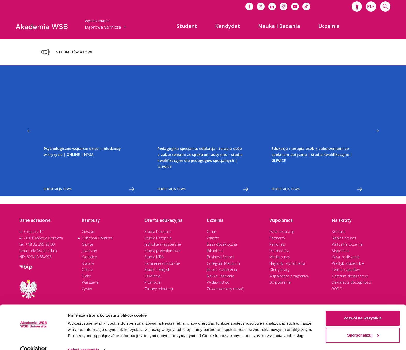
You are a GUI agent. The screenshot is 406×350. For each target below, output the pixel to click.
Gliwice (87, 244)
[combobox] (371, 6)
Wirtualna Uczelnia (347, 244)
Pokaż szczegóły (83, 340)
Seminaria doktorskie (162, 263)
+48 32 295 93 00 (40, 244)
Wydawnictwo (218, 282)
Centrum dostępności (350, 276)
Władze (213, 237)
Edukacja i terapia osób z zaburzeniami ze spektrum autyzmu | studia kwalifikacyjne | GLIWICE (312, 154)
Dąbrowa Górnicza (97, 237)
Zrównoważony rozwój (225, 288)
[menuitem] (187, 26)
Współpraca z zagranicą (289, 276)
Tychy (86, 276)
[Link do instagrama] (283, 6)
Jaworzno (89, 250)
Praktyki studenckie (348, 263)
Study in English (157, 269)
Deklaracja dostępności (351, 282)
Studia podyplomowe (162, 250)
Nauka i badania (220, 276)
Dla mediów (279, 250)
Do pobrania (280, 282)
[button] (357, 6)
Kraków (88, 263)
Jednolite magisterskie (162, 244)
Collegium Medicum (223, 263)
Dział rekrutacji (281, 231)
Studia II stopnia (157, 237)
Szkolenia (152, 276)
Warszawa (90, 282)
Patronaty (277, 244)
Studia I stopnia (157, 231)
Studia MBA (154, 256)
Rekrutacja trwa (89, 189)
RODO (337, 288)
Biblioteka (215, 250)
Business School (220, 256)
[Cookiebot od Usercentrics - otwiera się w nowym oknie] (33, 340)
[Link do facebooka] (249, 6)
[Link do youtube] (295, 6)
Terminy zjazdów (346, 269)
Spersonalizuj (363, 325)
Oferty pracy (279, 269)
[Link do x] (261, 6)
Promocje (152, 282)
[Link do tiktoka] (306, 6)
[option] (89, 130)
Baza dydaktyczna (222, 244)
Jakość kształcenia (222, 269)
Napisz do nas (344, 237)
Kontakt (338, 231)
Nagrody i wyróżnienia (287, 263)
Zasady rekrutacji (158, 288)
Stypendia (340, 250)
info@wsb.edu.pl (44, 250)
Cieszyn (88, 231)
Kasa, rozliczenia (345, 256)
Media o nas (279, 256)
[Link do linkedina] (272, 6)
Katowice (89, 256)
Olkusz (87, 269)
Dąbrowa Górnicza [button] (105, 27)
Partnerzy (277, 237)
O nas (212, 231)
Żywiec (87, 288)
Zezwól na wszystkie (363, 308)
